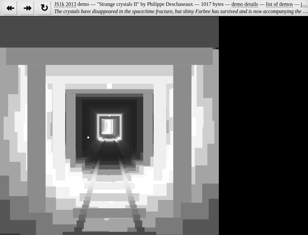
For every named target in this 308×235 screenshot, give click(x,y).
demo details (245, 4)
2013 (71, 4)
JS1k (59, 4)
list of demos (279, 4)
